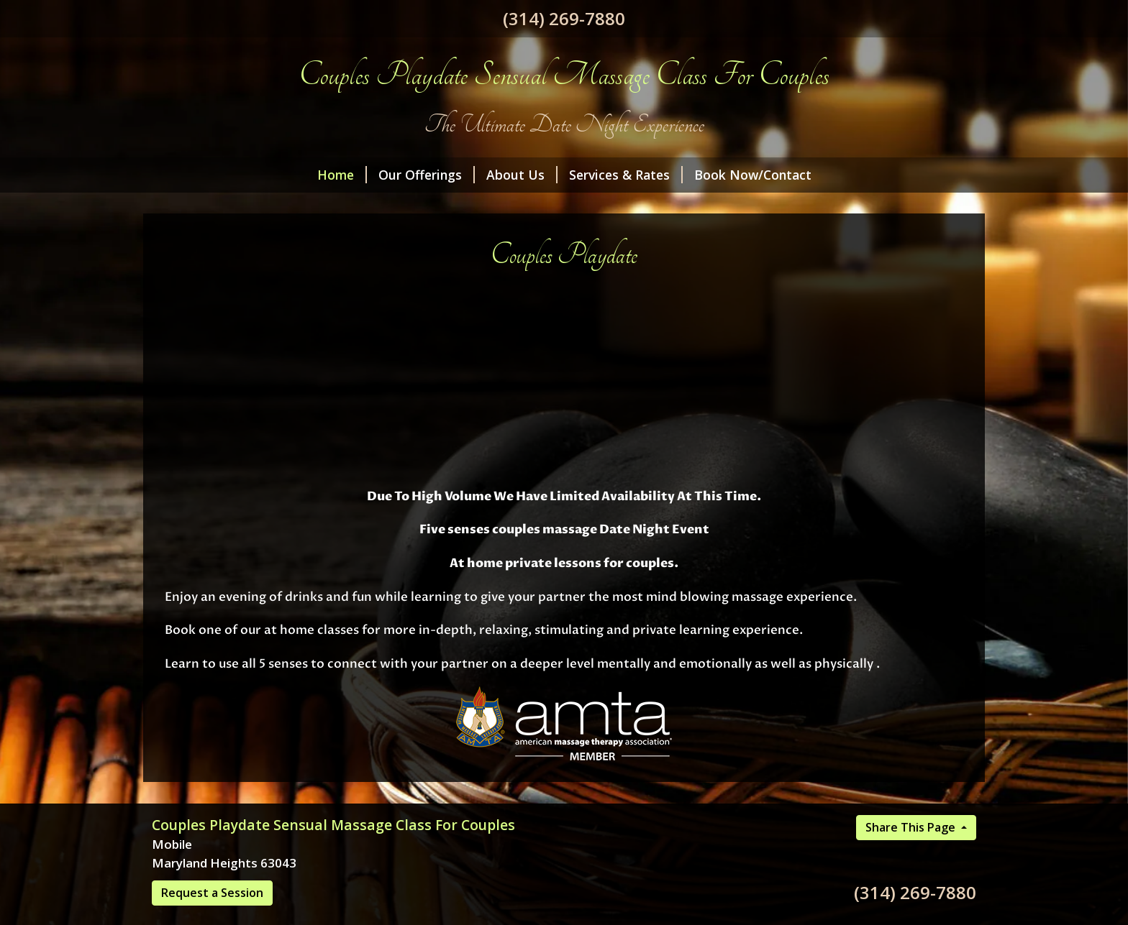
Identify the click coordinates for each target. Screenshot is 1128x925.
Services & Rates (626, 174)
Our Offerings (426, 174)
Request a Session (212, 893)
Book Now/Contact (752, 174)
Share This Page (911, 827)
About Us (522, 174)
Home (342, 174)
